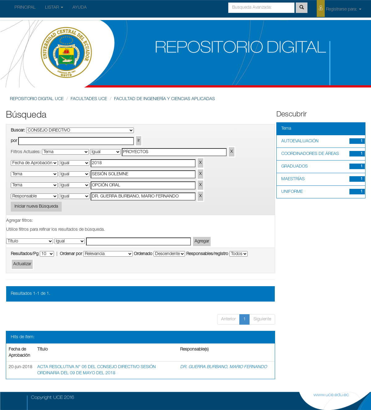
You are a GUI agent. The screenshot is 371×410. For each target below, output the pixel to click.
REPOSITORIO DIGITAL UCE (37, 99)
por (14, 141)
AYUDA (79, 8)
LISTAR (54, 8)
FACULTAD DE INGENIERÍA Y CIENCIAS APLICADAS (164, 99)
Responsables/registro (207, 254)
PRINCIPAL (25, 8)
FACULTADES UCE (89, 99)
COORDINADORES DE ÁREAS (310, 154)
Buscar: (18, 130)
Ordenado (143, 254)
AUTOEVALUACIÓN (300, 141)
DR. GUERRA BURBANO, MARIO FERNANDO (223, 367)
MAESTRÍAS (293, 179)
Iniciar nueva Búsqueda (36, 207)
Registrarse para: (339, 8)
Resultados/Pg (25, 254)
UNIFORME (292, 192)
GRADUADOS (294, 166)
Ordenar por (71, 254)
